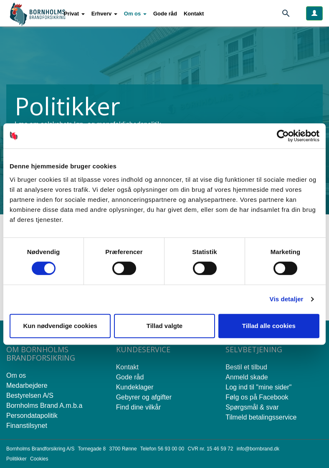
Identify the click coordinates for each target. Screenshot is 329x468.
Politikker (16, 459)
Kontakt (194, 13)
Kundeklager (135, 387)
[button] (74, 13)
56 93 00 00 (171, 449)
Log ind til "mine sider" (258, 387)
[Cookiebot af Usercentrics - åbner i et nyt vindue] (282, 136)
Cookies (39, 459)
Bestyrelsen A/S (29, 395)
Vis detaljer (287, 299)
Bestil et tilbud (246, 367)
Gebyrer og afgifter (144, 397)
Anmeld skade (246, 377)
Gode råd (165, 13)
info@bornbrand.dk (258, 449)
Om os (16, 375)
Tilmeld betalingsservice (260, 417)
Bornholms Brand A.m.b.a (44, 405)
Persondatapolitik (32, 415)
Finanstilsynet (26, 425)
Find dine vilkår (138, 407)
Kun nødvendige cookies (60, 325)
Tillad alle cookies (269, 325)
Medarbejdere (27, 385)
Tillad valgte (164, 325)
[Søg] (289, 14)
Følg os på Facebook (256, 397)
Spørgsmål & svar (251, 407)
